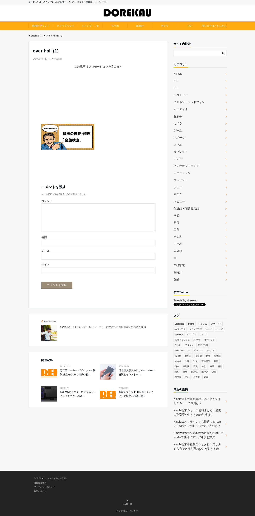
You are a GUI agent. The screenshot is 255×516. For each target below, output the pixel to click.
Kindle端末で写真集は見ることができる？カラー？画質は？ (197, 401)
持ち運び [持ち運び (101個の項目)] (206, 361)
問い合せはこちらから (214, 25)
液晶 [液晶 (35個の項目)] (212, 366)
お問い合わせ (40, 491)
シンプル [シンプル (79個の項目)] (191, 334)
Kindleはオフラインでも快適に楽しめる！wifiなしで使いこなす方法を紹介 (197, 423)
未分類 (178, 251)
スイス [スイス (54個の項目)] (203, 334)
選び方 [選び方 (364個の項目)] (178, 377)
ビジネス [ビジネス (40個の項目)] (198, 350)
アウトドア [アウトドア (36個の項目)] (216, 324)
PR (175, 87)
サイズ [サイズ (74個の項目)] (219, 329)
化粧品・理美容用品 (186, 208)
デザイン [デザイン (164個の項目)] (189, 345)
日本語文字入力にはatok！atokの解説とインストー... (137, 378)
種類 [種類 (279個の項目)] (177, 372)
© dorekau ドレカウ (127, 511)
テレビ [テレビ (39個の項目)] (178, 345)
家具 (176, 222)
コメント (47, 201)
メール (45, 256)
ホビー (178, 187)
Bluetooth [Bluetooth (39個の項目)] (179, 324)
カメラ (164, 25)
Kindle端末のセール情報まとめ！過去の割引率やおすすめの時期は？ (197, 412)
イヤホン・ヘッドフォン (189, 102)
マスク (178, 194)
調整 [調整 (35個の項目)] (214, 372)
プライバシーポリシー (44, 487)
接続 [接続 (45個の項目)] (216, 361)
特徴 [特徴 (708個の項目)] (220, 366)
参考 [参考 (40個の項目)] (208, 356)
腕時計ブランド (40, 25)
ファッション (182, 173)
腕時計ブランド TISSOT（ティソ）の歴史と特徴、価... (136, 399)
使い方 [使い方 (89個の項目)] (188, 356)
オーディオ (181, 109)
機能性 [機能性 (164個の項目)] (186, 366)
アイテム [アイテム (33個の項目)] (202, 324)
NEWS (178, 73)
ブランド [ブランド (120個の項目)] (210, 350)
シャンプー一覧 (90, 25)
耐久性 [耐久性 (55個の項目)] (194, 372)
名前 (44, 242)
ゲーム (178, 130)
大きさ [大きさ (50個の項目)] (178, 361)
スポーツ (179, 137)
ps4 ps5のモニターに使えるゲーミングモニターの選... (78, 399)
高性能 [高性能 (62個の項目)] (196, 377)
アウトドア (181, 95)
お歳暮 (178, 116)
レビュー (179, 201)
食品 (176, 279)
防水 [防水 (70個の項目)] (187, 377)
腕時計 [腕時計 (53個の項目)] (205, 372)
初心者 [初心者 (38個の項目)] (199, 356)
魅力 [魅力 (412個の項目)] (206, 377)
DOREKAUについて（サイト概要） (51, 478)
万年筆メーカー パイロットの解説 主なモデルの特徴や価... (77, 378)
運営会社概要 (40, 482)
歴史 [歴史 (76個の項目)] (195, 366)
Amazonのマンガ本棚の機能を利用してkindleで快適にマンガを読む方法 (199, 435)
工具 (176, 229)
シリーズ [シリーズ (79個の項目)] (179, 334)
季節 (176, 215)
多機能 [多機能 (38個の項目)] (217, 356)
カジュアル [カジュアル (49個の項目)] (180, 329)
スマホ (115, 25)
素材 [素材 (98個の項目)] (185, 372)
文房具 (178, 236)
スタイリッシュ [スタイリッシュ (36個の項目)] (182, 340)
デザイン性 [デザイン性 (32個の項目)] (203, 345)
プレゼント (181, 180)
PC (189, 25)
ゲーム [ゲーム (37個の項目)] (209, 329)
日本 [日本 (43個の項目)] (177, 366)
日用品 (178, 243)
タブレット (181, 151)
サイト (45, 270)
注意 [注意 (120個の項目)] (204, 366)
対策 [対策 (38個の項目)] (195, 361)
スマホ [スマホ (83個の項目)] (197, 340)
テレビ (178, 158)
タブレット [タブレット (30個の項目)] (209, 340)
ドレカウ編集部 (54, 59)
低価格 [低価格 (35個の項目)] (178, 356)
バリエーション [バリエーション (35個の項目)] (182, 350)
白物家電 (179, 265)
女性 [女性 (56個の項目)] (187, 361)
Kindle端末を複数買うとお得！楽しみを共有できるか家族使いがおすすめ (197, 446)
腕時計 (140, 25)
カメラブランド (65, 25)
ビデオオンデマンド (186, 165)
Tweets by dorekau (185, 300)
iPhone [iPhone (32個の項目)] (191, 324)
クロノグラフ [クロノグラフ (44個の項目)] (195, 329)
